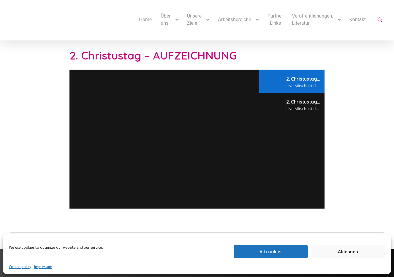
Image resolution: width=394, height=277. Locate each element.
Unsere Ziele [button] (194, 19)
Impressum (43, 267)
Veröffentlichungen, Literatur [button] (312, 19)
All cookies (270, 251)
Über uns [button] (165, 19)
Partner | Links (275, 19)
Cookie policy (20, 267)
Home (145, 19)
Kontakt (357, 19)
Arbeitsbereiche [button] (234, 19)
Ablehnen (348, 251)
